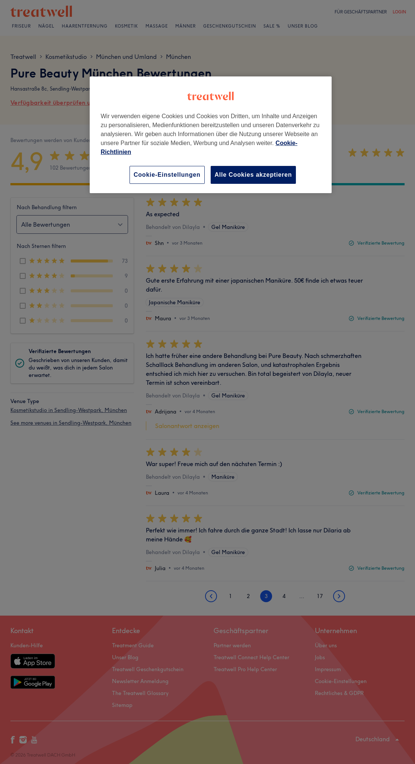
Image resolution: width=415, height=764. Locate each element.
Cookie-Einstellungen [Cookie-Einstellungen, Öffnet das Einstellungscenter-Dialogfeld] (167, 175)
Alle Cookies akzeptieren (253, 175)
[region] (211, 134)
